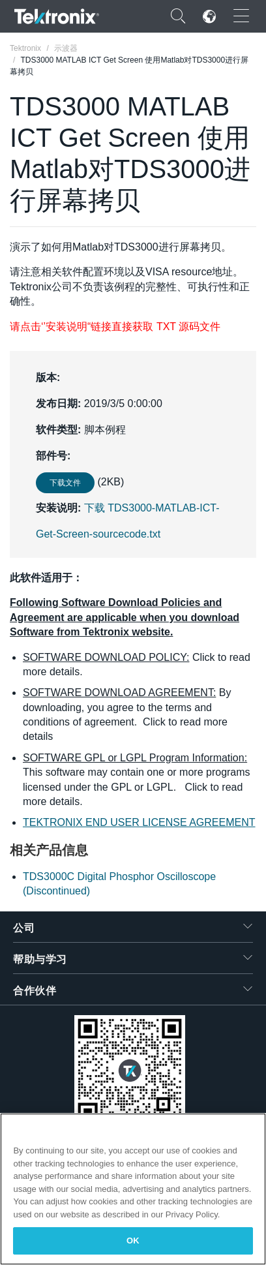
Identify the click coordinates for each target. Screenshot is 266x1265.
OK (133, 1240)
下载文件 (65, 482)
